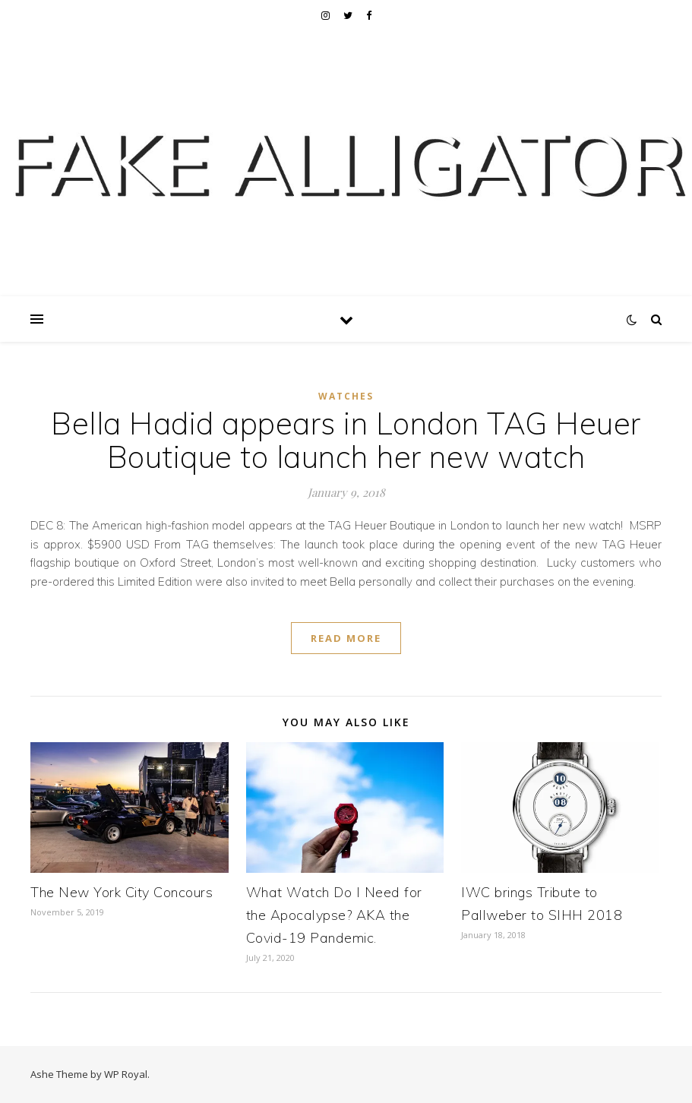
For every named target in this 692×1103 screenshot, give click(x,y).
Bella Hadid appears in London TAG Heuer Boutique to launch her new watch (346, 440)
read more (346, 638)
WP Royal (125, 1074)
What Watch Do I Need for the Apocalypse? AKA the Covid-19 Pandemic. (334, 915)
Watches (346, 396)
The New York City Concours (121, 892)
